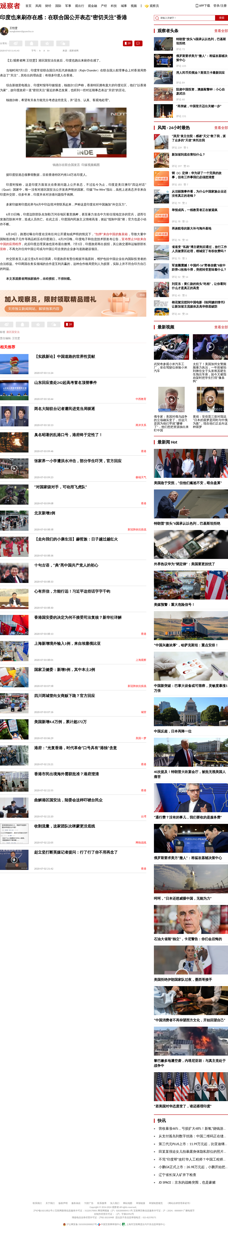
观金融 (92, 6)
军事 (68, 6)
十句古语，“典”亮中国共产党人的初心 (66, 565)
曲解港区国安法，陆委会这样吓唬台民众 (68, 800)
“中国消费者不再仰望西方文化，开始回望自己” (189, 1020)
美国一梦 (141, 738)
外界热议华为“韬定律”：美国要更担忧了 (184, 564)
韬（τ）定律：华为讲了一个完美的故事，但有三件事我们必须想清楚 (197, 175)
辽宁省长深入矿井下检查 (177, 1175)
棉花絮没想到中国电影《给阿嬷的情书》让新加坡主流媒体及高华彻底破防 (199, 304)
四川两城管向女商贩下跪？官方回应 (64, 695)
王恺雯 (13, 28)
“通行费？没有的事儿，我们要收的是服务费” (188, 817)
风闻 (38, 6)
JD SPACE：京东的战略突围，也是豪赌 (187, 1182)
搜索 (221, 17)
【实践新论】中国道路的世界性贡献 (64, 356)
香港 (143, 451)
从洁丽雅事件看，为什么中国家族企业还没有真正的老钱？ (199, 193)
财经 (48, 6)
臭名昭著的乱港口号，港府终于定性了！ (68, 434)
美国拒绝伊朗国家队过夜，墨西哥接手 (183, 980)
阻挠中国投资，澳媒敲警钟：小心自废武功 (200, 91)
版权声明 (63, 1203)
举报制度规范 (156, 1203)
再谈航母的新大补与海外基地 (191, 228)
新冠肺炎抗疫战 (137, 529)
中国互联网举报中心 (109, 1224)
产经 (104, 6)
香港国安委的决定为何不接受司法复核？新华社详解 (78, 617)
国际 (58, 6)
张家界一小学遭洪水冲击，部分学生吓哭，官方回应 (78, 461)
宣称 (3, 249)
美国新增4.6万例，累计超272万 (60, 721)
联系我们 (37, 1203)
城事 (124, 6)
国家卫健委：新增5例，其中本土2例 (64, 669)
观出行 (79, 6)
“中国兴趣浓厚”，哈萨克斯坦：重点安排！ (186, 645)
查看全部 (221, 31)
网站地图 (127, 1203)
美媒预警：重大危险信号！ (174, 605)
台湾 (143, 816)
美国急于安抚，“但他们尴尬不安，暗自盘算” (188, 483)
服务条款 (76, 1203)
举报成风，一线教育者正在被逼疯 (194, 210)
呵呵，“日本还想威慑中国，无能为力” (183, 898)
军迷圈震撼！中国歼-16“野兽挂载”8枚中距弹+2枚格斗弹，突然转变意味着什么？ (199, 267)
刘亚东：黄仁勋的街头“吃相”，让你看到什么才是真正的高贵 (199, 286)
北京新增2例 (44, 513)
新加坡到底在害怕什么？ (188, 154)
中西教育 (141, 399)
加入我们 (114, 1203)
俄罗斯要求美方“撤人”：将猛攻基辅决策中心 (201, 58)
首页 (28, 6)
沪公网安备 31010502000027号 (80, 1224)
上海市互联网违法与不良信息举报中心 (143, 1224)
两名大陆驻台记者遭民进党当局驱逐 (64, 408)
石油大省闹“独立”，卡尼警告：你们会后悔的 (188, 939)
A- (40, 50)
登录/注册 (220, 5)
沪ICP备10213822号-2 (43, 1210)
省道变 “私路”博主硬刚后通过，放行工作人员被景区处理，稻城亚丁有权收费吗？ (199, 249)
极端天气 (141, 477)
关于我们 (50, 1203)
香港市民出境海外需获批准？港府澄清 (66, 774)
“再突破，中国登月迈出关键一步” (198, 106)
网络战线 (141, 842)
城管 (143, 712)
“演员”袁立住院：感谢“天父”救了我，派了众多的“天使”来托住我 (199, 138)
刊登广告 (88, 1203)
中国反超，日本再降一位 (173, 731)
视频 (134, 6)
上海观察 (141, 660)
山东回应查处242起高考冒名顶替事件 (65, 382)
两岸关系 (141, 425)
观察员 (152, 6)
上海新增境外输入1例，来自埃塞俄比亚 (67, 643)
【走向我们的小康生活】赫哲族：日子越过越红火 (76, 539)
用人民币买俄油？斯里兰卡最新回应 (200, 72)
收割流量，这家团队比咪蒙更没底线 (64, 826)
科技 (114, 6)
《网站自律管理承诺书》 (179, 1203)
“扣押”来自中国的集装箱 (111, 234)
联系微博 (101, 1203)
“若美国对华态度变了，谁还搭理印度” (183, 1106)
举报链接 (140, 1203)
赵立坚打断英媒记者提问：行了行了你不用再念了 (76, 852)
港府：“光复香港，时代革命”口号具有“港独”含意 (75, 748)
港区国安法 (13, 332)
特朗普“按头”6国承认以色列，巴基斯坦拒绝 (201, 41)
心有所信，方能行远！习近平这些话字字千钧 (72, 591)
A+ (48, 50)
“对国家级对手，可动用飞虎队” (60, 487)
